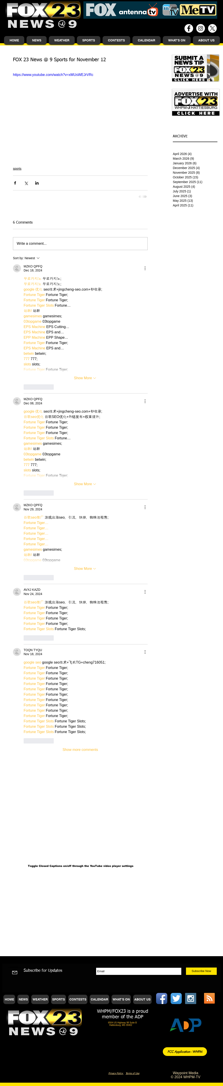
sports (17, 168)
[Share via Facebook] (15, 183)
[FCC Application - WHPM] (185, 1051)
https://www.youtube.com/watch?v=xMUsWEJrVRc (53, 75)
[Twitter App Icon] (176, 998)
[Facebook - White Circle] (188, 28)
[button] (37, 40)
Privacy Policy (116, 1073)
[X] (212, 28)
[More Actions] (145, 268)
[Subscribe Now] (201, 971)
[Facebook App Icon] (161, 998)
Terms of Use (132, 1073)
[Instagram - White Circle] (200, 28)
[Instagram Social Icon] (190, 998)
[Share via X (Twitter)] (26, 183)
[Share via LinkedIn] (37, 183)
